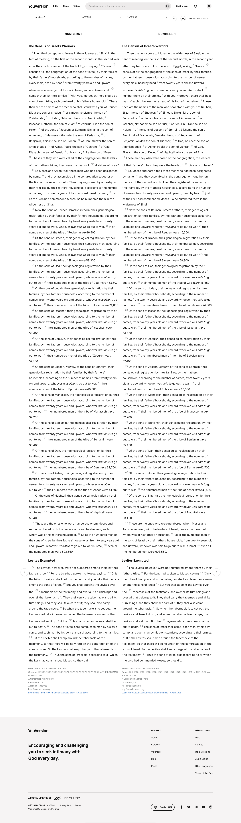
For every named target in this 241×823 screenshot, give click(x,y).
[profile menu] (207, 6)
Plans (66, 6)
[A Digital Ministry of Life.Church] (120, 796)
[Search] (124, 6)
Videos (76, 6)
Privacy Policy (66, 805)
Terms (78, 805)
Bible (55, 6)
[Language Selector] (195, 6)
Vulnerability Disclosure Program (43, 809)
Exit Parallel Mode (198, 18)
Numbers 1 (55, 17)
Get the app (182, 6)
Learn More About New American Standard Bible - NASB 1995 (58, 692)
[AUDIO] (174, 18)
